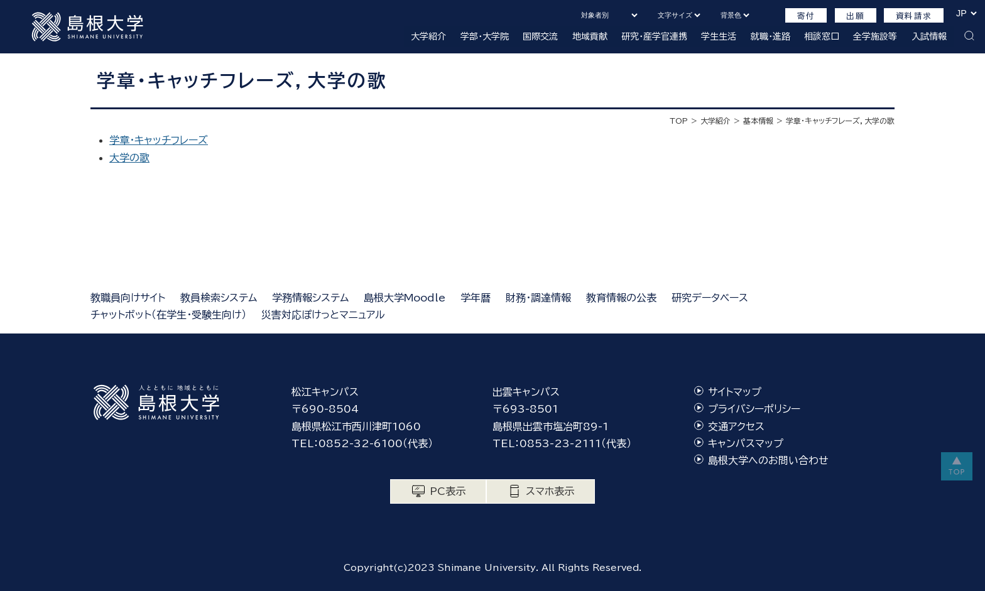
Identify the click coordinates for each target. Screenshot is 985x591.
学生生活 (718, 36)
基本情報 (758, 120)
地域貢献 (589, 36)
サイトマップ (734, 392)
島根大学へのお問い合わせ (768, 460)
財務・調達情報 (538, 298)
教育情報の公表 (621, 298)
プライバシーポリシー (754, 409)
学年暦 (475, 298)
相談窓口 (821, 36)
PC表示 (447, 491)
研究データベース (710, 298)
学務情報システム (310, 298)
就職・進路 (770, 36)
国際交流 (540, 36)
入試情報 (929, 36)
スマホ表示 (550, 491)
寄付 (806, 16)
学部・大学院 (484, 36)
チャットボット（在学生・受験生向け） (168, 315)
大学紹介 (428, 36)
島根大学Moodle (404, 298)
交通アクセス (736, 426)
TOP (679, 120)
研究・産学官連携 (654, 36)
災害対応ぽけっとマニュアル (323, 315)
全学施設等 (875, 36)
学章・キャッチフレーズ (158, 140)
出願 (855, 16)
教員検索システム (218, 298)
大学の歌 (129, 158)
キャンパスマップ (745, 443)
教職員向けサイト (127, 298)
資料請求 (914, 16)
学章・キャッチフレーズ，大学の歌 (840, 120)
